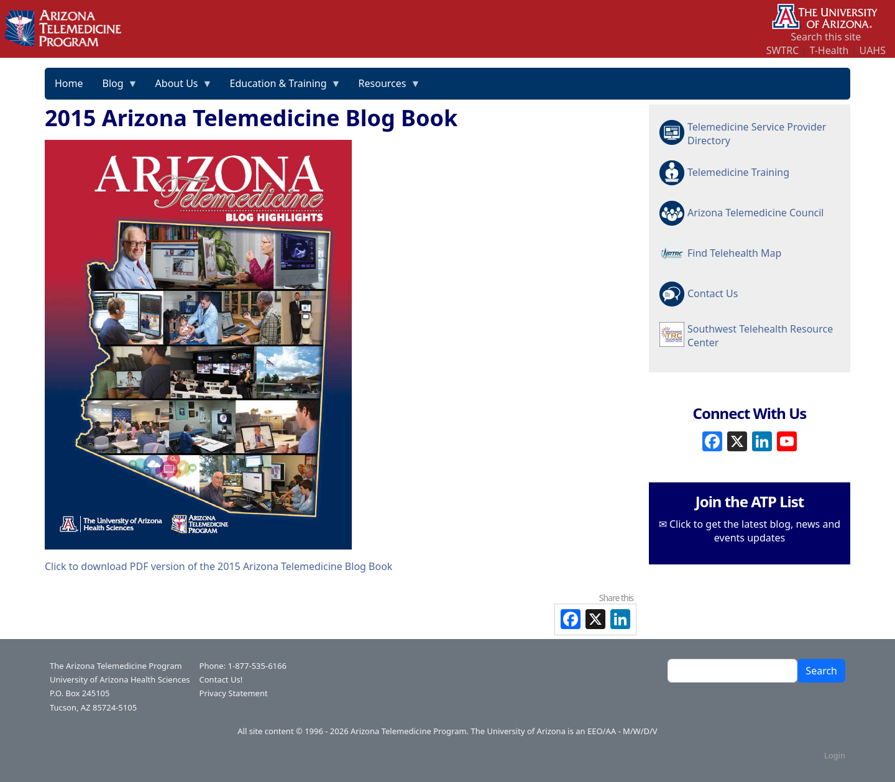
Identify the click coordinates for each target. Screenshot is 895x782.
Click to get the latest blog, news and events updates (754, 531)
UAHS (873, 50)
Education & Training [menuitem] (281, 87)
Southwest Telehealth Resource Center (760, 335)
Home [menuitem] (69, 83)
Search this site (826, 37)
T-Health (828, 50)
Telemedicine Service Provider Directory (756, 133)
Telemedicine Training (738, 172)
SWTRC (782, 50)
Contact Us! (221, 679)
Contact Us (712, 293)
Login (834, 755)
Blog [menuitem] (115, 87)
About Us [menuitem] (179, 87)
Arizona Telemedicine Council (755, 212)
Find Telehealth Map (734, 253)
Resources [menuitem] (385, 87)
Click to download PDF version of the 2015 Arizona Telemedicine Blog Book (218, 566)
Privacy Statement (234, 693)
